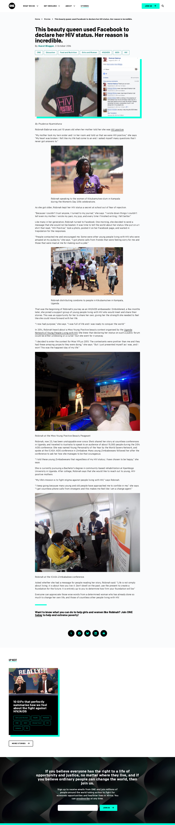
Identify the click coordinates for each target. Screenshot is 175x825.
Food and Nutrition (68, 53)
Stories (85, 6)
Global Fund (36, 723)
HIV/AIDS (106, 53)
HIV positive (117, 129)
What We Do (29, 6)
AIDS (117, 53)
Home (37, 19)
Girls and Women (89, 53)
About (69, 6)
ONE (39, 53)
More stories (19, 743)
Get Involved (50, 6)
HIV (125, 53)
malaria (18, 728)
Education (50, 53)
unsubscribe (83, 798)
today (38, 615)
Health (35, 718)
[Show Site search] (163, 6)
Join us (148, 6)
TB (27, 728)
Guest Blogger (46, 46)
